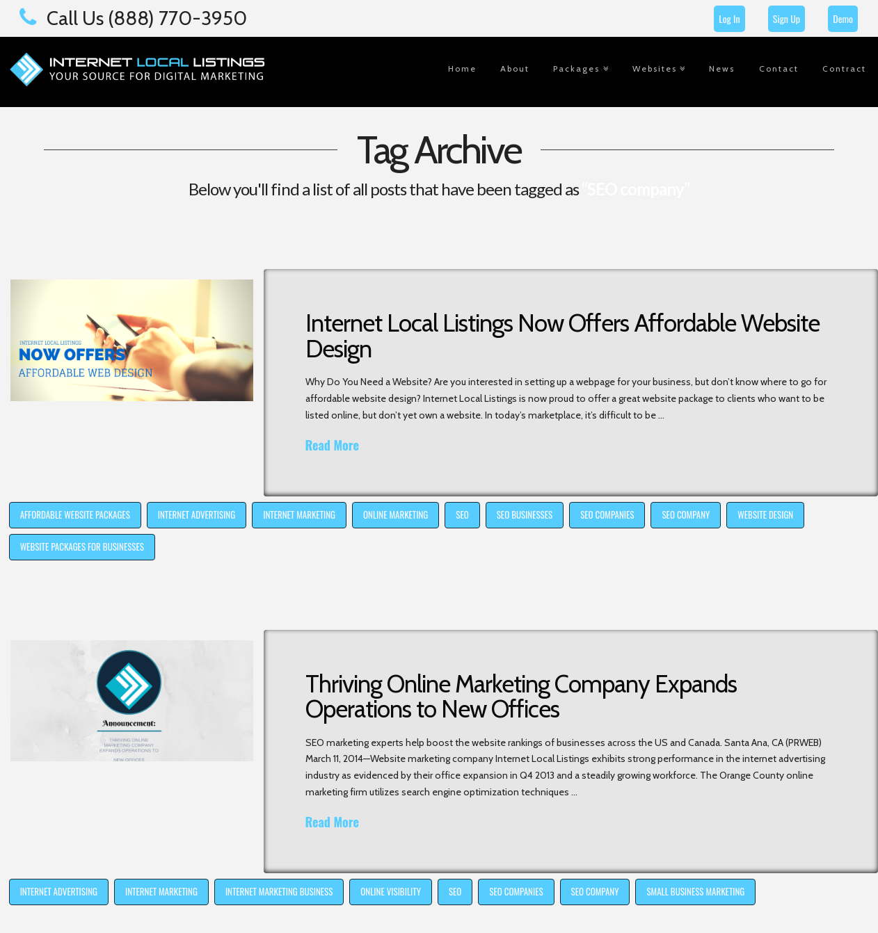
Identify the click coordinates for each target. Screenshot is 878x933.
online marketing (395, 514)
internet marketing (299, 514)
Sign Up (786, 18)
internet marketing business (279, 891)
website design (765, 514)
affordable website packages (75, 514)
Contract (844, 68)
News (722, 68)
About (514, 68)
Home (462, 68)
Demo (843, 18)
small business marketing (695, 891)
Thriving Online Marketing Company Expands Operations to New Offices (521, 696)
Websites (654, 68)
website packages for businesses (82, 546)
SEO (462, 514)
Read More (332, 445)
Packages (576, 68)
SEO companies (607, 514)
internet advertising (196, 514)
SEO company (686, 514)
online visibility (390, 891)
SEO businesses (524, 514)
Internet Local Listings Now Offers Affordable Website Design (562, 336)
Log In (729, 18)
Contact (779, 68)
